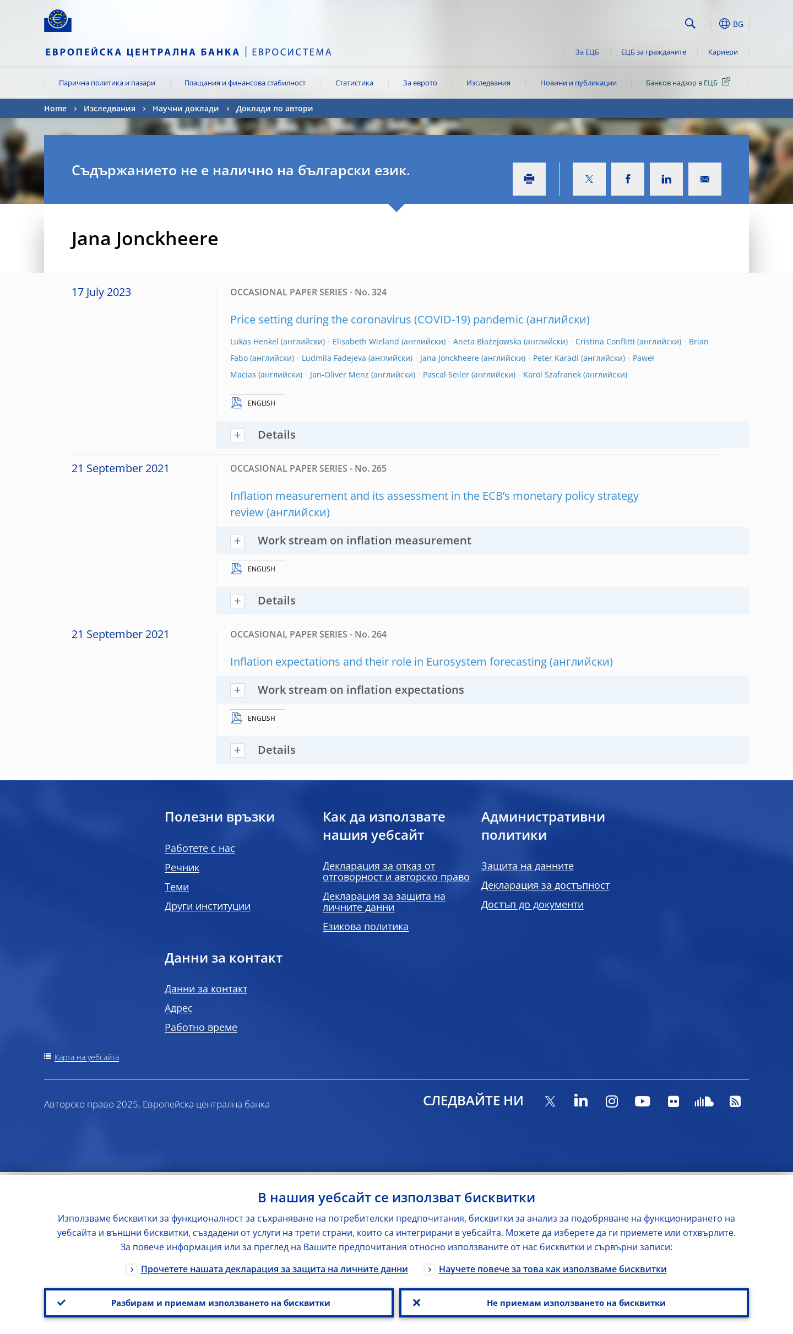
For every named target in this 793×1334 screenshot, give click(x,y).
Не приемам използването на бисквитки (574, 1301)
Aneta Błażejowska (487, 341)
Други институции (208, 905)
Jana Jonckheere (449, 358)
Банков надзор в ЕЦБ (690, 82)
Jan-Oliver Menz (339, 374)
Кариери (723, 52)
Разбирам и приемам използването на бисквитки (219, 1301)
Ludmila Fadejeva (334, 358)
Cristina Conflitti (605, 341)
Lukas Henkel (254, 341)
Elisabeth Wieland (366, 341)
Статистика (354, 83)
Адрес (179, 1007)
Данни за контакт (206, 988)
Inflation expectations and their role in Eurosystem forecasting (388, 661)
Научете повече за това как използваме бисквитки (553, 1266)
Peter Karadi (556, 358)
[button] (710, 23)
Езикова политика (366, 926)
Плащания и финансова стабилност (245, 83)
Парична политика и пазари (107, 83)
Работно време (201, 1027)
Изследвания (488, 83)
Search (690, 23)
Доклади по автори (274, 108)
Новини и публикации (578, 83)
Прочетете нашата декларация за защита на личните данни (274, 1266)
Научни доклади (186, 108)
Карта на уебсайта (87, 1057)
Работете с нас (200, 848)
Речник (182, 867)
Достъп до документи (532, 904)
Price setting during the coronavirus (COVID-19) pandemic (377, 319)
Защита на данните (527, 865)
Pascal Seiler (446, 374)
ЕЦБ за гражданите (653, 52)
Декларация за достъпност (545, 885)
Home (55, 108)
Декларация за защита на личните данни (384, 901)
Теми (177, 886)
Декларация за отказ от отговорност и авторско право (396, 871)
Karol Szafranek (552, 374)
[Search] (626, 22)
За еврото (420, 83)
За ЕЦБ (587, 52)
